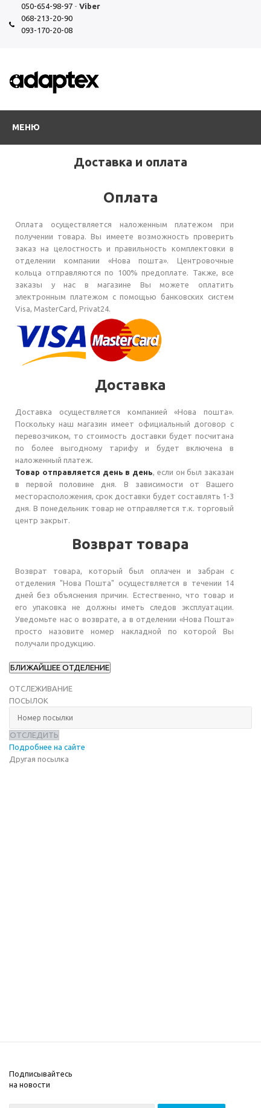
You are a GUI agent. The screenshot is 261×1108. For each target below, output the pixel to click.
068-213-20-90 (46, 18)
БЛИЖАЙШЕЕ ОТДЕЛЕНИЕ (59, 667)
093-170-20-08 (46, 30)
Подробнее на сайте (47, 747)
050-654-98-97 (46, 6)
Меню (26, 127)
